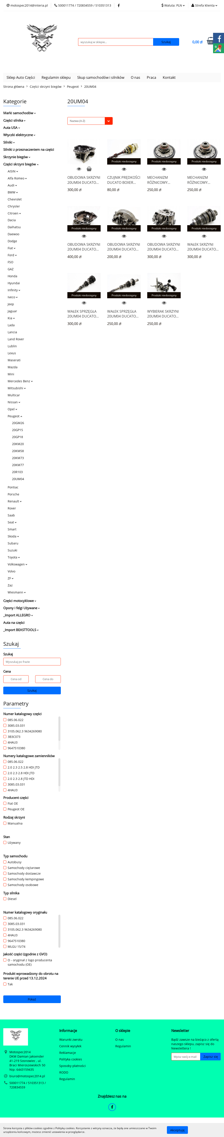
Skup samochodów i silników (100, 77)
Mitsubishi (17, 388)
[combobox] (90, 121)
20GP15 (17, 430)
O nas (135, 77)
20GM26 (18, 423)
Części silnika (14, 120)
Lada (11, 325)
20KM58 (18, 451)
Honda (12, 276)
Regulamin (67, 1079)
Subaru (13, 543)
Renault (15, 501)
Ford (12, 255)
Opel (12, 409)
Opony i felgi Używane (21, 608)
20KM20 (18, 444)
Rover (12, 508)
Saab (11, 515)
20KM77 (18, 465)
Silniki (9, 142)
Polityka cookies (70, 1059)
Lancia (12, 332)
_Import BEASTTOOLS (21, 630)
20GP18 (17, 437)
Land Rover (16, 339)
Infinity (14, 290)
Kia (11, 318)
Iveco (13, 297)
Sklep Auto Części (21, 77)
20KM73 (18, 458)
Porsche (13, 494)
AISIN (13, 171)
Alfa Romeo (17, 178)
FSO (10, 262)
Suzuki (12, 550)
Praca (151, 77)
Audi (12, 185)
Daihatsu (14, 227)
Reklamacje (67, 1053)
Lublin (12, 346)
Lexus (12, 353)
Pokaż (32, 999)
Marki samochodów (19, 113)
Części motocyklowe (19, 600)
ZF (11, 578)
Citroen (14, 213)
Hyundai (14, 283)
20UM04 (18, 479)
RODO (63, 1072)
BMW (13, 192)
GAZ (11, 269)
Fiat (12, 248)
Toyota (14, 557)
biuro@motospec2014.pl (27, 1076)
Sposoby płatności (72, 1066)
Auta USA (11, 127)
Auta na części (13, 622)
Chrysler (14, 206)
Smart (12, 529)
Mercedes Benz (20, 381)
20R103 (17, 472)
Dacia (12, 220)
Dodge (12, 241)
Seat (12, 522)
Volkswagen (17, 564)
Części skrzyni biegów (20, 164)
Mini (11, 374)
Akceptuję (177, 1130)
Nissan (14, 402)
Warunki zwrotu (70, 1039)
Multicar (14, 395)
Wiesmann (17, 592)
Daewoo (13, 234)
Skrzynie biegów (16, 157)
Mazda (13, 367)
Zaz (10, 585)
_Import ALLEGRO (18, 615)
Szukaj (32, 690)
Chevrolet (15, 199)
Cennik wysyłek (70, 1046)
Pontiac (13, 487)
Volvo (11, 571)
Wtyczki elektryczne (19, 135)
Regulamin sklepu (56, 77)
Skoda (13, 536)
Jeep (11, 304)
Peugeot (15, 416)
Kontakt (169, 77)
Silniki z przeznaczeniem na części (28, 149)
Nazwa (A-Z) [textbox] (77, 121)
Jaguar (12, 311)
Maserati (14, 360)
